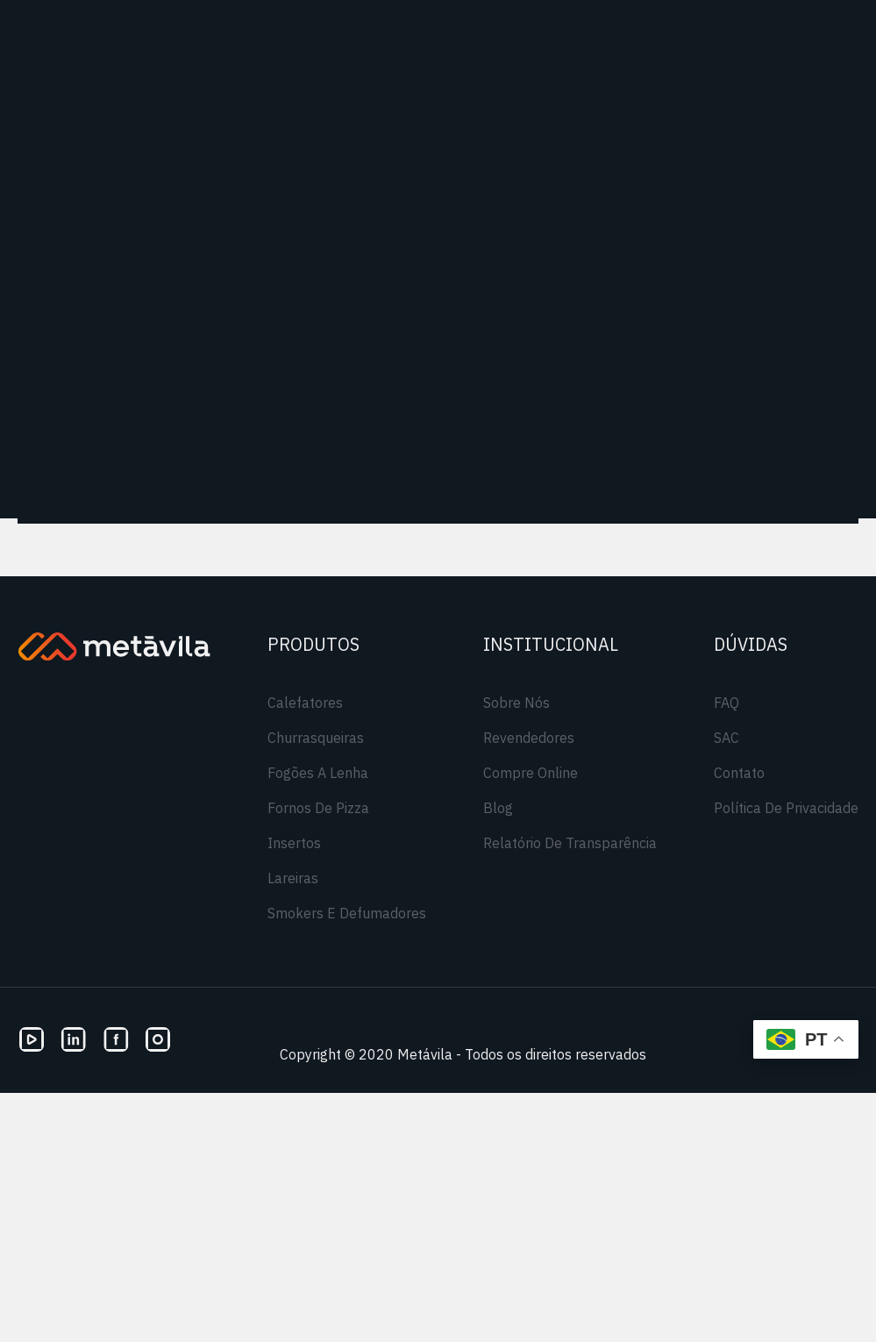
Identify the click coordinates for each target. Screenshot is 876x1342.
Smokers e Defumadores (346, 913)
